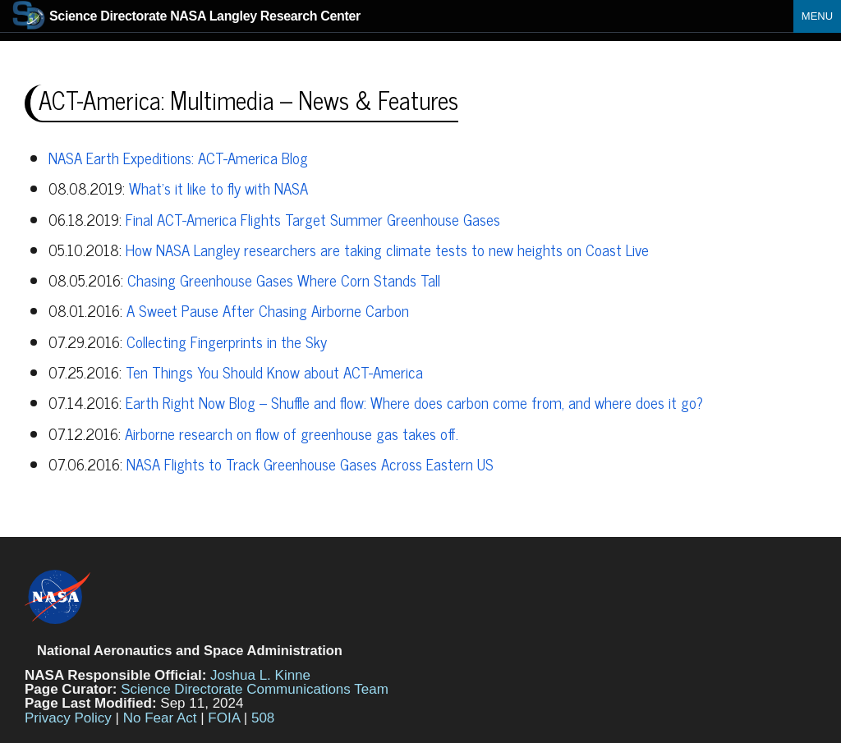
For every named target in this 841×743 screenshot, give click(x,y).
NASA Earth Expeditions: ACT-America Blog (178, 157)
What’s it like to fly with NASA (218, 188)
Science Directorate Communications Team (254, 689)
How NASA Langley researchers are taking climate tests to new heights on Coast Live (387, 249)
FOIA (224, 718)
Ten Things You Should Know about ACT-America (274, 372)
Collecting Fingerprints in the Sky (226, 341)
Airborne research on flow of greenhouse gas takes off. (291, 433)
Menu (817, 16)
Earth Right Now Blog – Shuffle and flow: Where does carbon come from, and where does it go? (414, 402)
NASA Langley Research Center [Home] (186, 16)
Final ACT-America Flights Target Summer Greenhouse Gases (313, 219)
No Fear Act (160, 718)
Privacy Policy (68, 718)
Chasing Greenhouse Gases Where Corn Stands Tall (283, 280)
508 (262, 718)
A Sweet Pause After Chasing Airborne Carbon (267, 310)
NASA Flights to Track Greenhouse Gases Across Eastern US (310, 464)
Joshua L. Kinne (260, 675)
